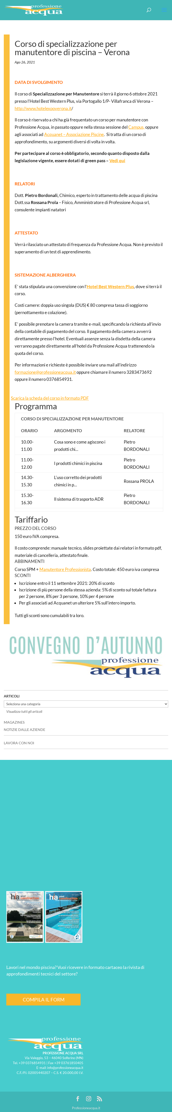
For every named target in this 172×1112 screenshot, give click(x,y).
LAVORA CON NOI (19, 743)
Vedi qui (117, 160)
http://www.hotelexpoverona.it (43, 108)
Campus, (136, 127)
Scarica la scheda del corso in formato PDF (50, 398)
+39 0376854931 (32, 1063)
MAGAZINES (14, 722)
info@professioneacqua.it (65, 1068)
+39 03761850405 (68, 1063)
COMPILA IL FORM (43, 999)
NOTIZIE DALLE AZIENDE (24, 729)
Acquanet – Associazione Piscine (74, 134)
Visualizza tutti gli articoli (24, 711)
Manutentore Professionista (65, 569)
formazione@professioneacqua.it (45, 372)
